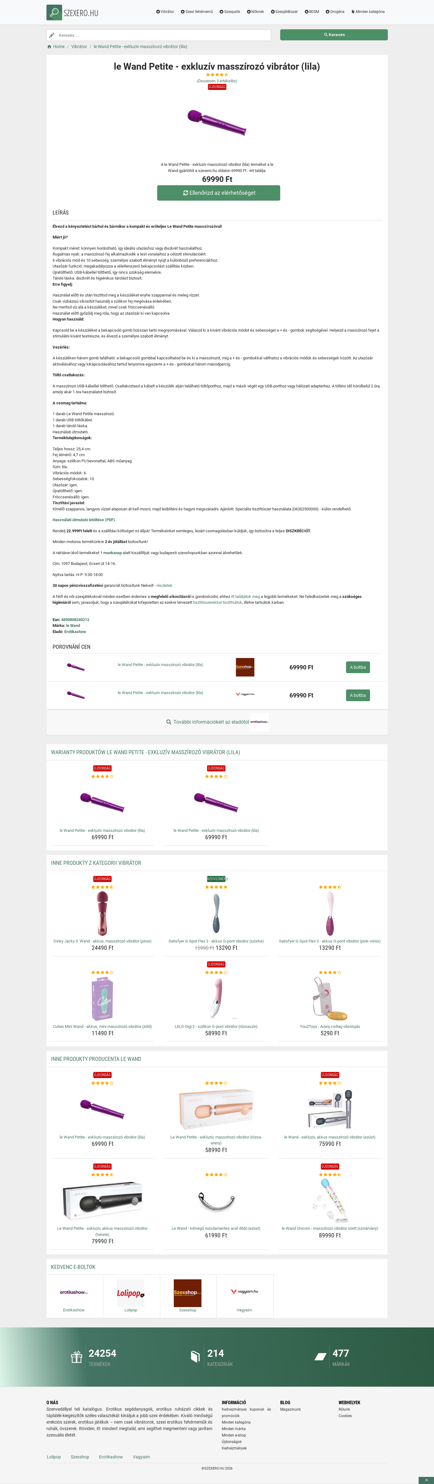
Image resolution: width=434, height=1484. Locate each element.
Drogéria (334, 12)
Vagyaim (141, 1456)
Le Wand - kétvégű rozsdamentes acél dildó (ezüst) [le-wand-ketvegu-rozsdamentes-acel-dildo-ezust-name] (216, 1228)
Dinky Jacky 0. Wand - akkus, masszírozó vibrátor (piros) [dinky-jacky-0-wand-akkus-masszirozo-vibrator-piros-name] (103, 941)
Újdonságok (232, 1442)
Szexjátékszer (284, 12)
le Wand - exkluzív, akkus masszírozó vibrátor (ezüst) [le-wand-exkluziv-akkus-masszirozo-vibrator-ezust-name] (330, 1137)
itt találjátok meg (245, 596)
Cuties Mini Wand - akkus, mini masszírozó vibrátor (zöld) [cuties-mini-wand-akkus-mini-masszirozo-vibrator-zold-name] (102, 1026)
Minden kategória (368, 12)
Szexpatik (229, 12)
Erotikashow (75, 631)
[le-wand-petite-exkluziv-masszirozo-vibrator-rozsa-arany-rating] (216, 1083)
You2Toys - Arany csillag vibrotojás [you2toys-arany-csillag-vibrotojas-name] (330, 1026)
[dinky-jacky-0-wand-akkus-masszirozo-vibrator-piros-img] (102, 913)
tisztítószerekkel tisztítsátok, (218, 602)
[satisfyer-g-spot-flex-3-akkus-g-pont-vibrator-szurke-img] (216, 913)
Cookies (345, 1416)
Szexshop (80, 1456)
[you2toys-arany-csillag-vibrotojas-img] (330, 999)
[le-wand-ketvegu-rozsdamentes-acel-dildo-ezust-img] (216, 1201)
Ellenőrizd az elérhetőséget (218, 193)
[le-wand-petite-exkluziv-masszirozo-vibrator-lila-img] (102, 803)
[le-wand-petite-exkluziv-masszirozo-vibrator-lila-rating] (102, 777)
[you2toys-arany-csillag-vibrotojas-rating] (330, 973)
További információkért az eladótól (217, 722)
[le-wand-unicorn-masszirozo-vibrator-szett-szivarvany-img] (330, 1201)
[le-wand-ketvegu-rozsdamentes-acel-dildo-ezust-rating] (216, 1175)
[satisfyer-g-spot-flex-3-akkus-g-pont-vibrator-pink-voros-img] (330, 913)
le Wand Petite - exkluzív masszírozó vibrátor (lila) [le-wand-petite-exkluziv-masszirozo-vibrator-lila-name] (102, 830)
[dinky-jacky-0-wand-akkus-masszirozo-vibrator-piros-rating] (102, 887)
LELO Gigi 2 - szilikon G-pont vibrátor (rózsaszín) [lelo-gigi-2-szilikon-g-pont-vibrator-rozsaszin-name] (216, 1026)
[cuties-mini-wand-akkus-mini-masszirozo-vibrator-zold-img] (102, 999)
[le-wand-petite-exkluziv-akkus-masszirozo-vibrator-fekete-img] (102, 1201)
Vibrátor (164, 12)
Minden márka (234, 1429)
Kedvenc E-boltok (73, 1267)
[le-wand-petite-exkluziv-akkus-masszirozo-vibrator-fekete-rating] (102, 1175)
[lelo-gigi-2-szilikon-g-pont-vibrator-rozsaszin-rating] (216, 973)
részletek (165, 585)
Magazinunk (290, 1409)
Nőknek (255, 12)
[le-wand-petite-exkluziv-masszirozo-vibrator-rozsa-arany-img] (216, 1109)
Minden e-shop (234, 1435)
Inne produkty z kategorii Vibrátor (96, 863)
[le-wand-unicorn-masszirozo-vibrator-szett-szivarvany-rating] (330, 1175)
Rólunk (344, 1409)
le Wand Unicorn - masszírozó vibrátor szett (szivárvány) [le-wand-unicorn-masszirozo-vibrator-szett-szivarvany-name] (330, 1228)
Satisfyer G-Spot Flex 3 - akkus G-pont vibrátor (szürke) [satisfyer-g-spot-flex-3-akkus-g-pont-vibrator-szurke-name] (216, 941)
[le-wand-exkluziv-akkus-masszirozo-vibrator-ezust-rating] (330, 1083)
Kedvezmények (234, 1448)
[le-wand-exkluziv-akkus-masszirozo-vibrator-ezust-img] (330, 1109)
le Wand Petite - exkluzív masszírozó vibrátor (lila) (160, 664)
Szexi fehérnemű (196, 12)
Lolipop (54, 1456)
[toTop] (426, 1480)
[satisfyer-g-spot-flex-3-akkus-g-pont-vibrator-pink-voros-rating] (330, 887)
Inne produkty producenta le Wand (96, 1059)
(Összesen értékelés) (217, 81)
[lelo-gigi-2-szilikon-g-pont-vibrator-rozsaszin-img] (216, 999)
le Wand (73, 625)
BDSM (311, 12)
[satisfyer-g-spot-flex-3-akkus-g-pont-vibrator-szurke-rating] (216, 887)
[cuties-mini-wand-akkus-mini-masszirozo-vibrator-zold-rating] (102, 973)
